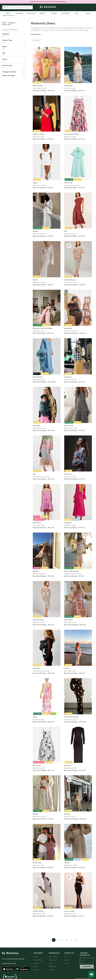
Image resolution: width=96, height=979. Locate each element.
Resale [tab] (88, 13)
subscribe (87, 967)
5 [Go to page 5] (71, 940)
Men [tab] (76, 13)
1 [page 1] (54, 940)
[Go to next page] (75, 940)
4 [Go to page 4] (67, 940)
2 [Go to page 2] (58, 940)
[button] (13, 34)
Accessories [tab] (65, 13)
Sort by (36, 40)
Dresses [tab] (42, 13)
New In (8, 13)
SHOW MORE (36, 34)
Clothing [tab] (54, 13)
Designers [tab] (19, 13)
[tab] (8, 13)
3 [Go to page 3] (62, 940)
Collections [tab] (31, 13)
